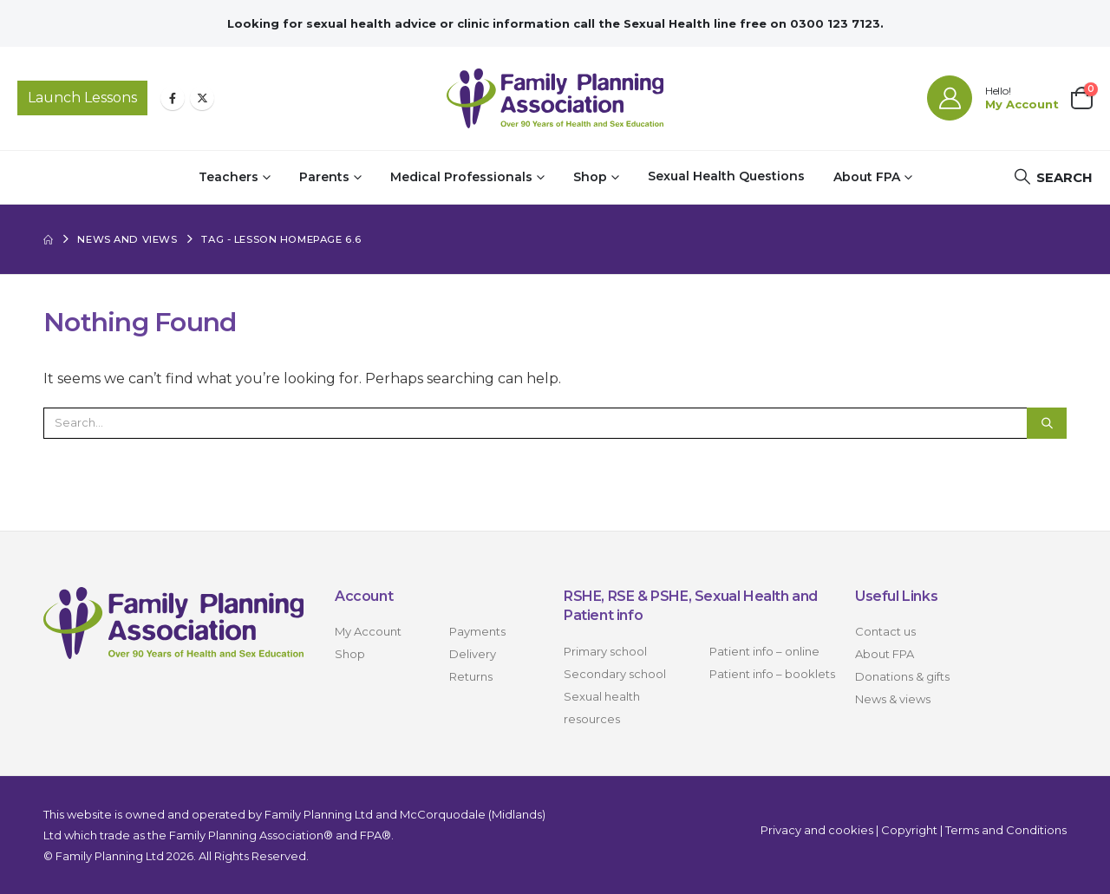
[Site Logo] (555, 98)
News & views (892, 699)
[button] (1053, 177)
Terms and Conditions (1006, 830)
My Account (368, 631)
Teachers (228, 177)
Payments (477, 631)
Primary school (605, 651)
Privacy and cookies (817, 830)
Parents (324, 177)
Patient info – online (764, 651)
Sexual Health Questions (726, 176)
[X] (202, 98)
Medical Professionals (461, 177)
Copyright (909, 830)
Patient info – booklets (772, 674)
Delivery (472, 654)
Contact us (885, 631)
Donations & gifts (902, 676)
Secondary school (615, 674)
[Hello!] (993, 98)
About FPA (866, 177)
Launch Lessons (82, 97)
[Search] (1047, 423)
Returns (471, 676)
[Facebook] (172, 98)
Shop (590, 177)
